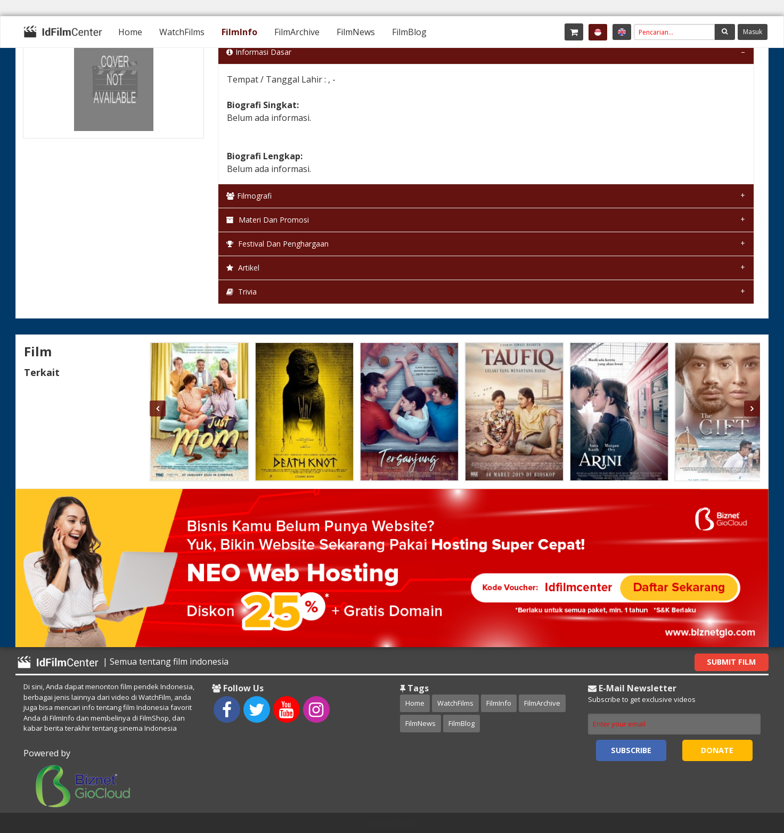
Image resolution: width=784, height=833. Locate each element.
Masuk (752, 31)
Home (130, 32)
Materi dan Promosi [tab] (267, 220)
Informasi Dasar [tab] (258, 52)
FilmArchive (297, 32)
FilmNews (356, 32)
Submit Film (731, 662)
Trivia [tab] (241, 292)
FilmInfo (239, 32)
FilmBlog (409, 32)
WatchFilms (182, 32)
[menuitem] (130, 32)
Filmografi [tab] (249, 196)
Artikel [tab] (242, 268)
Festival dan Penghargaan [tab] (277, 244)
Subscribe (631, 750)
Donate (717, 750)
